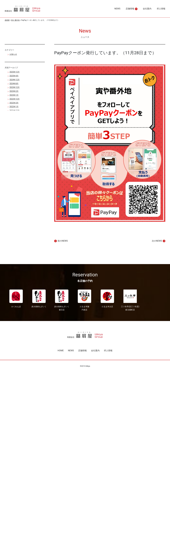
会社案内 (95, 350)
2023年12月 (15, 87)
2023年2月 (14, 91)
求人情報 (108, 350)
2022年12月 (15, 99)
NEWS (71, 350)
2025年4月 (14, 76)
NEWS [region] (117, 8)
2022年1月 (14, 107)
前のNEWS (63, 241)
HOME (61, 350)
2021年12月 (15, 110)
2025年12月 (15, 72)
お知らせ (13, 54)
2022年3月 (14, 103)
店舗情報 (130, 8)
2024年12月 (15, 80)
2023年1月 (14, 95)
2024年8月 (14, 83)
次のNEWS (157, 241)
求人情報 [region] (161, 8)
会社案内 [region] (147, 8)
